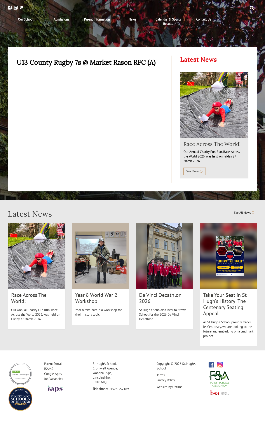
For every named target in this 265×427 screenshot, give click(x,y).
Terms (161, 375)
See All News (244, 213)
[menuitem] (26, 19)
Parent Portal (53, 364)
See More (194, 171)
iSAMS (48, 369)
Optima (177, 387)
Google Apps (53, 374)
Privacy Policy (166, 380)
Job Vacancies (53, 379)
